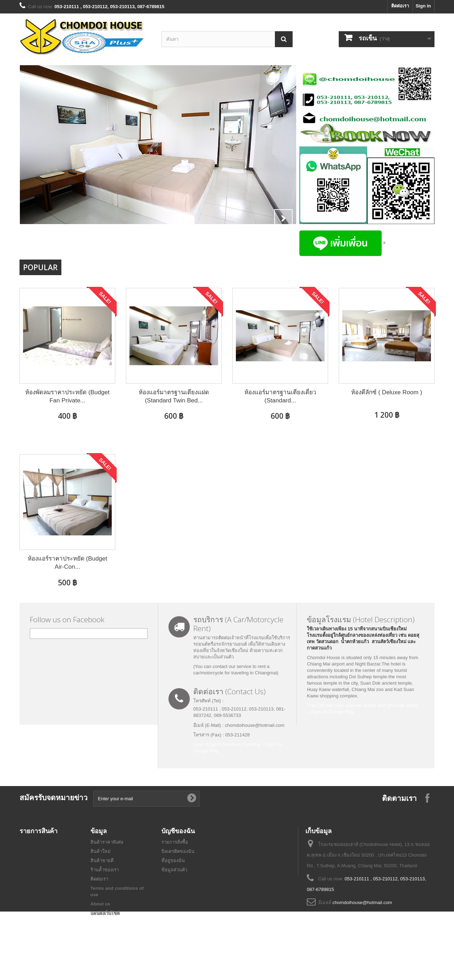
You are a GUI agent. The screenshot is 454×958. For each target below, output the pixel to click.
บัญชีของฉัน (178, 830)
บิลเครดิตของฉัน (177, 851)
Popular (40, 267)
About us (100, 904)
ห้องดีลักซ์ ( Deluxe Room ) (386, 392)
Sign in (423, 6)
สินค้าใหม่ (100, 851)
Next (283, 218)
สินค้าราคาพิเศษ (106, 842)
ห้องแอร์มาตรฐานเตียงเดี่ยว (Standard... (280, 396)
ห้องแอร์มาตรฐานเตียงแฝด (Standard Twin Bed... (174, 396)
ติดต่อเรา (400, 6)
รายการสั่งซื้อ (174, 842)
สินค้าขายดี (102, 860)
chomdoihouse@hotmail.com (362, 902)
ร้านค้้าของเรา (104, 870)
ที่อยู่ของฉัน (173, 860)
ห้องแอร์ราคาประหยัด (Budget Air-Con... (67, 562)
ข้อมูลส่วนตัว (174, 870)
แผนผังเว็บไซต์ (105, 913)
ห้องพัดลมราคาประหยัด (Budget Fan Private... (67, 396)
